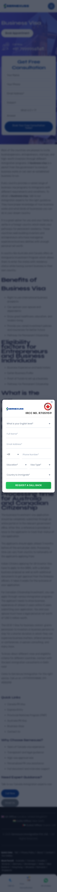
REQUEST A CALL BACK (28, 485)
